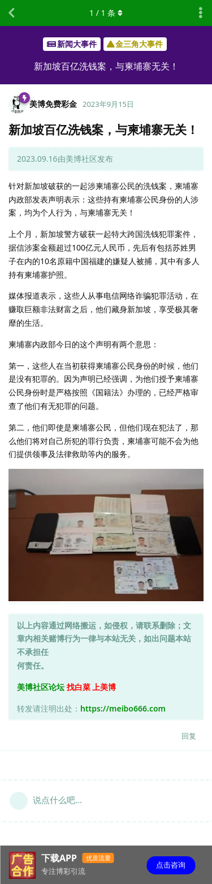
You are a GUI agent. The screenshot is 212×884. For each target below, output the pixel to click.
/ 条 (106, 12)
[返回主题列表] (11, 13)
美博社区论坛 (40, 687)
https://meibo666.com (123, 708)
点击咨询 (170, 865)
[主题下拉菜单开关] (200, 13)
